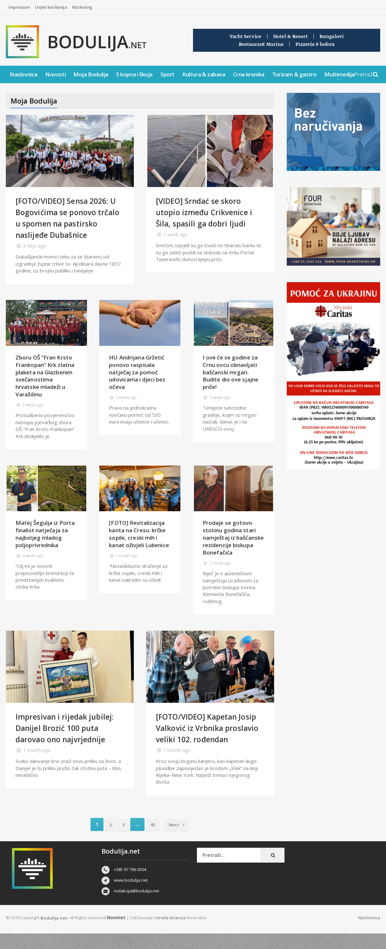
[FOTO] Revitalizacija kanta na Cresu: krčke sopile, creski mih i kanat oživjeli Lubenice (138, 538)
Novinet (115, 933)
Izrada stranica (170, 933)
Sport (167, 74)
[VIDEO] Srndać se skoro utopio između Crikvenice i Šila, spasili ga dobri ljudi (208, 212)
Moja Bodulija (90, 74)
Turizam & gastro (294, 74)
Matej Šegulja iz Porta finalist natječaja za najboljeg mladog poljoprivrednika (45, 538)
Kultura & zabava (203, 74)
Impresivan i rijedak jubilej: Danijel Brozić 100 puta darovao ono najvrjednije (69, 731)
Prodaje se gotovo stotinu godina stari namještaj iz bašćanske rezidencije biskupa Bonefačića (233, 541)
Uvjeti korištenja (51, 7)
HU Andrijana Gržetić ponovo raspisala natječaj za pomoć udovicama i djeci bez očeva (137, 383)
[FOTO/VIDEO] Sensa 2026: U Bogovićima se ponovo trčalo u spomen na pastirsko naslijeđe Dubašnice (69, 223)
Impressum (19, 7)
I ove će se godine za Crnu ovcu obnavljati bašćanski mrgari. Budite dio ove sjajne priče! (230, 383)
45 (152, 839)
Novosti (55, 74)
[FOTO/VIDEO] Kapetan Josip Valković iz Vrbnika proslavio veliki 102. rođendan (204, 737)
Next (178, 839)
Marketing (82, 7)
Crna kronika (248, 74)
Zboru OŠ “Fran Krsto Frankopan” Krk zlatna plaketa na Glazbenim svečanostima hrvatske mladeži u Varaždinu (46, 383)
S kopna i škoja (134, 74)
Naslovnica (24, 74)
